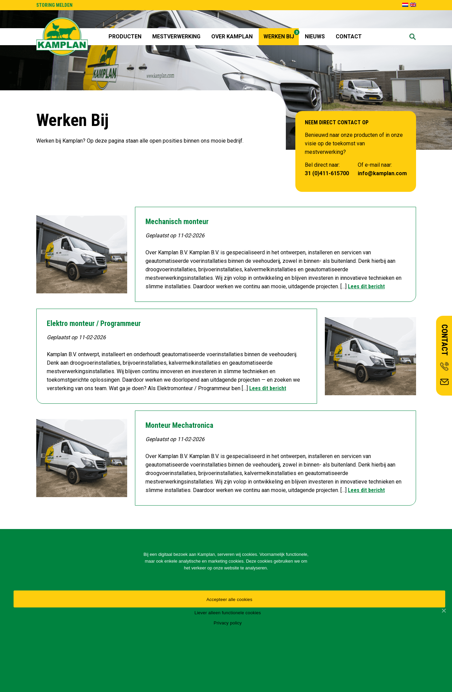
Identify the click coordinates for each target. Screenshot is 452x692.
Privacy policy (228, 622)
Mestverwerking (176, 36)
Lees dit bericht (366, 286)
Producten (125, 36)
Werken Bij (281, 35)
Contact (349, 36)
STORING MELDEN (54, 5)
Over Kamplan (232, 36)
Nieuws (315, 36)
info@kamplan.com (382, 173)
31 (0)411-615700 (327, 173)
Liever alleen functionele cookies (227, 612)
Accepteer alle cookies (230, 599)
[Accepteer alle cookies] (443, 610)
